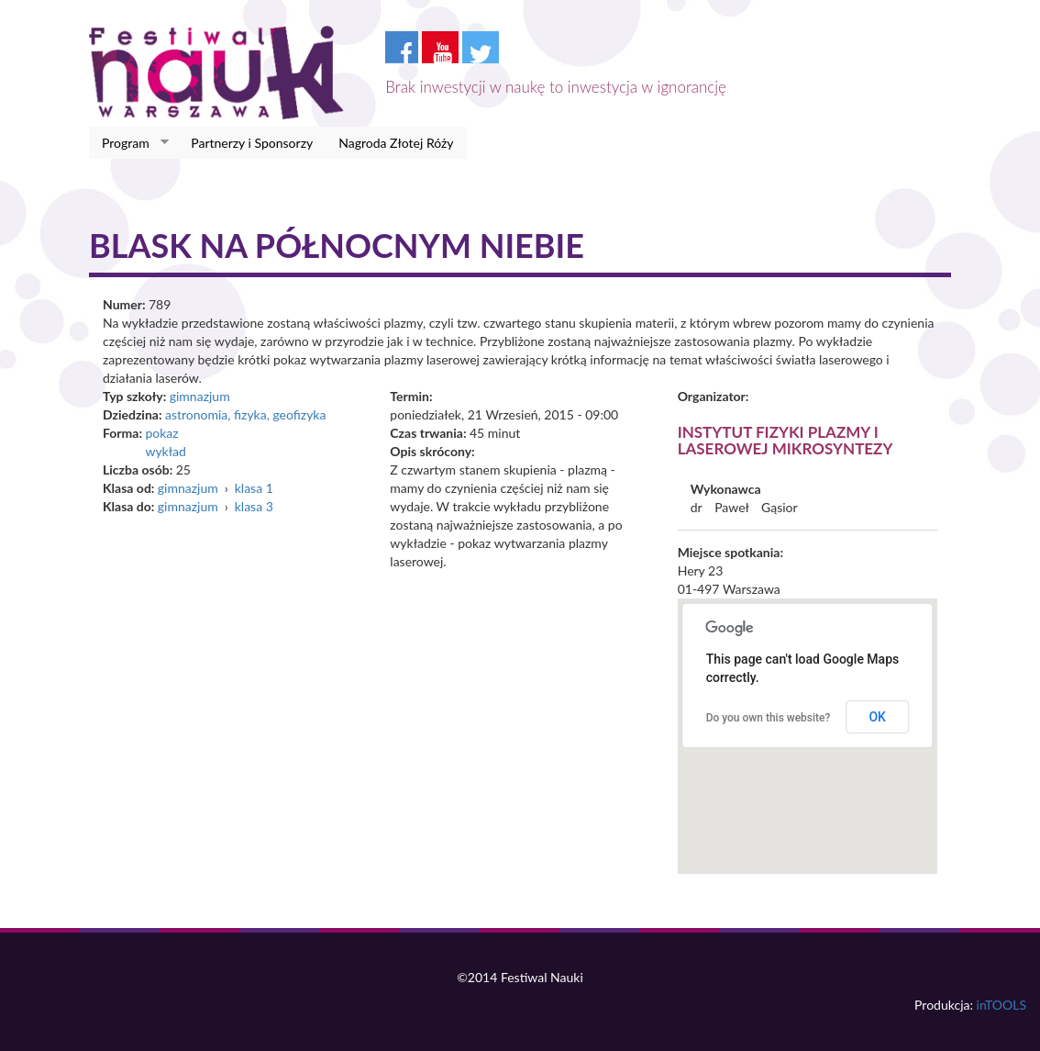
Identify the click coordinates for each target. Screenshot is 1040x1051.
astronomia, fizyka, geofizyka (245, 414)
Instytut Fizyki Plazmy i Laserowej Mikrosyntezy (785, 440)
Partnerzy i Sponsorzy (252, 143)
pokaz (161, 433)
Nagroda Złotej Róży (395, 143)
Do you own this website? (768, 717)
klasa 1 (254, 488)
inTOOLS (1001, 1004)
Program (129, 143)
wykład (165, 451)
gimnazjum (200, 396)
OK (877, 717)
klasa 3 (254, 506)
